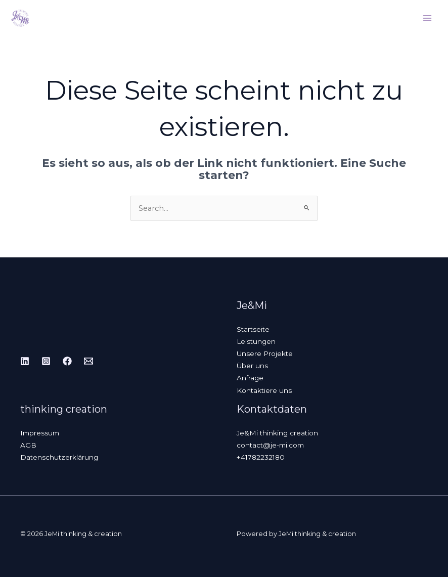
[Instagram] (46, 361)
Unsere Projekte (265, 353)
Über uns (252, 366)
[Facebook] (67, 361)
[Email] (88, 361)
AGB (28, 445)
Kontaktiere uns (264, 390)
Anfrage (250, 378)
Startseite (253, 329)
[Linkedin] (24, 361)
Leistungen (256, 341)
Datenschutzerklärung (59, 457)
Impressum (39, 433)
